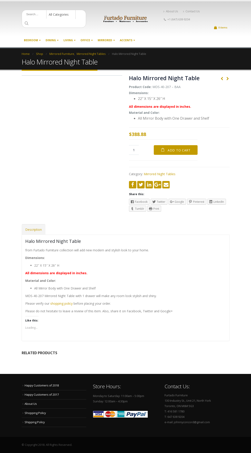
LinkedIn (149, 184)
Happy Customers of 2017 (42, 395)
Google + (157, 184)
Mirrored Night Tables (159, 174)
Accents (126, 40)
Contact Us (191, 11)
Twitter (141, 184)
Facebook (132, 184)
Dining (51, 40)
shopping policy (61, 303)
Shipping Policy (35, 422)
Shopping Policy (35, 413)
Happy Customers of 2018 (42, 385)
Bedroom (31, 40)
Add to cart (179, 150)
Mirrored (105, 40)
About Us (170, 11)
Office (85, 40)
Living (68, 40)
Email (166, 184)
